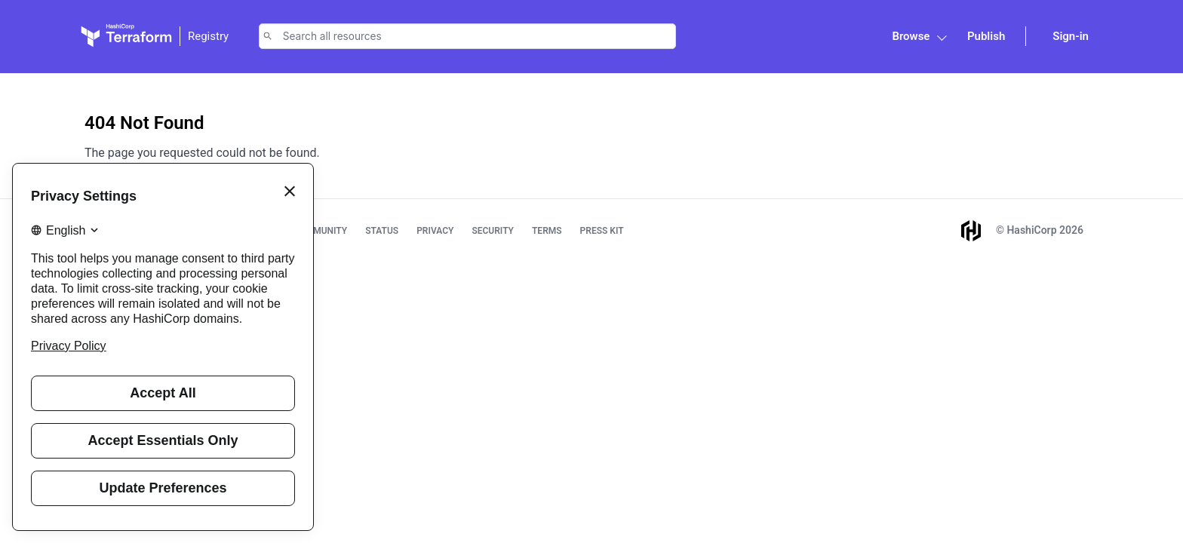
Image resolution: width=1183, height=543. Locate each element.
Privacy (434, 230)
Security (493, 230)
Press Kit (602, 230)
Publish (986, 36)
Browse (911, 36)
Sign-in (1070, 36)
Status (381, 230)
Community (320, 230)
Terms (547, 230)
